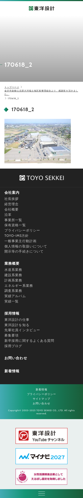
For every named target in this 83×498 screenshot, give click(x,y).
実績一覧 (11, 301)
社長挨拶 (11, 199)
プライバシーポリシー (22, 230)
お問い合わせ (15, 358)
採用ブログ (13, 346)
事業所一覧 (13, 220)
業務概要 (11, 263)
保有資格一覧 (15, 225)
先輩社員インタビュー (22, 330)
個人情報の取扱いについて (25, 246)
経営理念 (11, 204)
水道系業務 (13, 270)
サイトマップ (41, 398)
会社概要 (11, 209)
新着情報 (11, 371)
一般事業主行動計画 (20, 241)
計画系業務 (13, 280)
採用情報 (11, 313)
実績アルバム (15, 296)
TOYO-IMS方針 (16, 236)
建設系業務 (13, 275)
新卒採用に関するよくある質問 (29, 341)
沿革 (8, 215)
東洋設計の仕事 (16, 320)
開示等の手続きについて (24, 251)
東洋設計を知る (16, 325)
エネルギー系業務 (18, 286)
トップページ (11, 87)
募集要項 (11, 335)
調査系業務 (13, 291)
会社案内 (11, 192)
